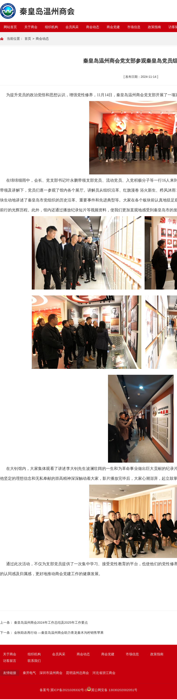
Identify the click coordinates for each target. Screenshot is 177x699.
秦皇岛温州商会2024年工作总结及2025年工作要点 (51, 622)
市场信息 (133, 27)
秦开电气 (29, 673)
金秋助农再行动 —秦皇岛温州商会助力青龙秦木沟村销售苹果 (59, 632)
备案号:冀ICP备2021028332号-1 (63, 690)
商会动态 (92, 27)
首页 (28, 38)
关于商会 (30, 27)
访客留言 (9, 661)
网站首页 (10, 27)
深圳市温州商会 (50, 673)
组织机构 (51, 27)
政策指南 (154, 27)
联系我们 (34, 661)
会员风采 (72, 27)
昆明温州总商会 (77, 673)
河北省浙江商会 (103, 673)
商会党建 (113, 27)
